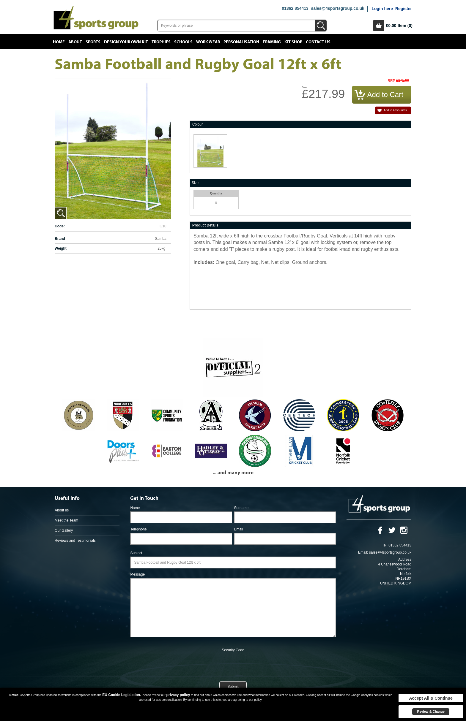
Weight (61, 248)
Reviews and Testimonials (75, 540)
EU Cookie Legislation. (121, 695)
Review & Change (430, 711)
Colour (197, 124)
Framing (272, 42)
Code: (60, 226)
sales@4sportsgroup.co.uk (337, 8)
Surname (241, 508)
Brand (60, 239)
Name (135, 508)
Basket (379, 25)
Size (195, 183)
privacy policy (178, 695)
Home (59, 42)
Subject (136, 553)
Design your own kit (126, 42)
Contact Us (318, 42)
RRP (391, 81)
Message (137, 574)
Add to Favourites (395, 110)
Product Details (205, 225)
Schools (183, 42)
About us (62, 510)
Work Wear (208, 42)
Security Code (233, 650)
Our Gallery (64, 530)
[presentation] (233, 664)
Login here (382, 8)
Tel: (385, 545)
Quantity (216, 193)
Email (238, 529)
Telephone (138, 529)
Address (404, 559)
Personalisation (241, 42)
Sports (93, 42)
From (305, 87)
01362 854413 (295, 8)
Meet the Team (66, 520)
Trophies (161, 42)
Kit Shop (293, 42)
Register (403, 8)
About (75, 42)
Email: (363, 552)
